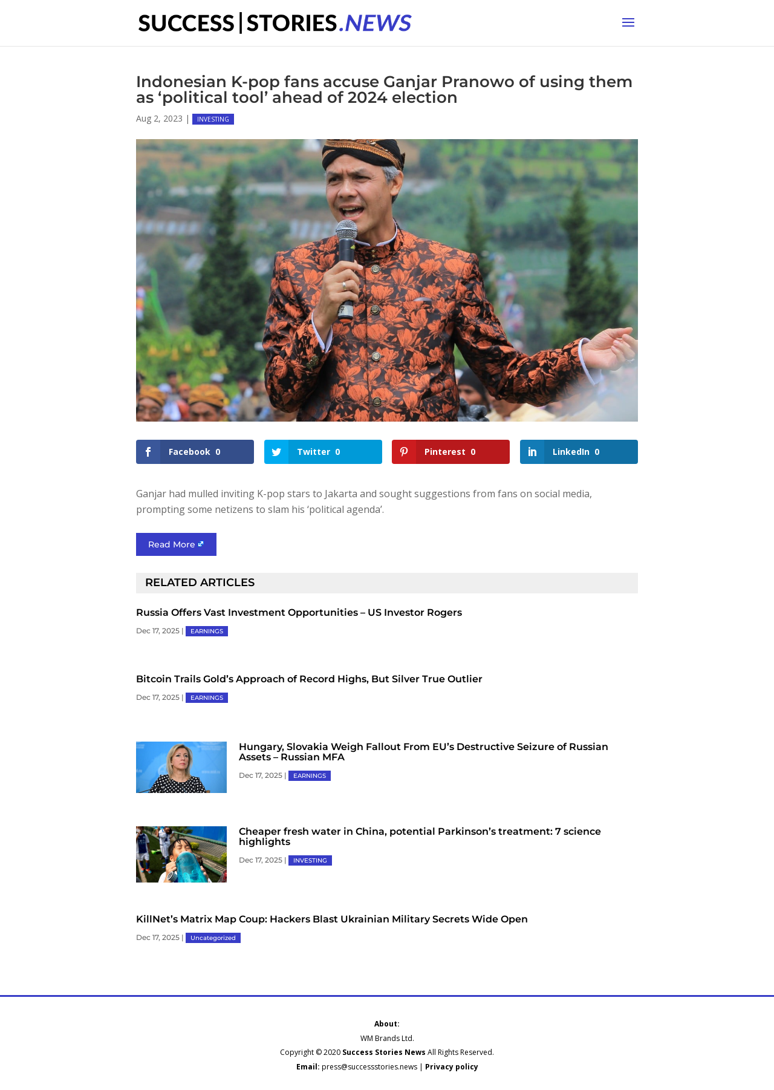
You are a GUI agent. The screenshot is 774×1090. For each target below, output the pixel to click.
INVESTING (213, 119)
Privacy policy (451, 1067)
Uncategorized (213, 938)
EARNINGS (206, 631)
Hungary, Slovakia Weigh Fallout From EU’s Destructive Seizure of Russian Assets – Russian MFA (423, 752)
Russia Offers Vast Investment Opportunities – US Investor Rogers (299, 612)
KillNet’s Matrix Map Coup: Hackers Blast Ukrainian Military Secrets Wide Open (332, 919)
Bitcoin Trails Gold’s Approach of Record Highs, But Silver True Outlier (309, 679)
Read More (171, 544)
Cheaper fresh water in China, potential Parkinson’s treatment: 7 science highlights (420, 836)
